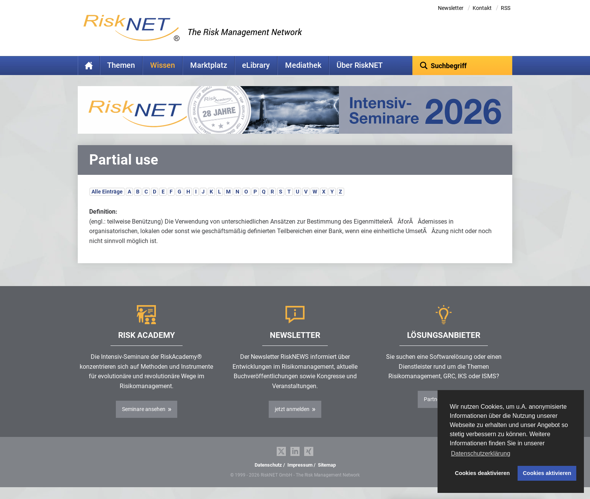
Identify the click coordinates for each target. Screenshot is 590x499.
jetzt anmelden (292, 421)
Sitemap (327, 477)
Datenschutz (268, 477)
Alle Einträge (107, 203)
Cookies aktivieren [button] (547, 473)
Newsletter (450, 8)
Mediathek (303, 65)
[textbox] (462, 65)
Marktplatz (208, 65)
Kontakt (482, 8)
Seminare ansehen (143, 421)
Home (89, 65)
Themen (121, 65)
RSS (505, 8)
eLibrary (256, 65)
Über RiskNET (360, 65)
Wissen (162, 65)
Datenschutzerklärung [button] (480, 453)
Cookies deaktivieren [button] (482, 473)
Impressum (300, 477)
